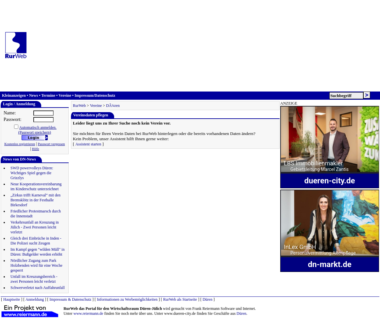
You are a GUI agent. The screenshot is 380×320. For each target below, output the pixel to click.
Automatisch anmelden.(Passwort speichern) (37, 130)
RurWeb (79, 105)
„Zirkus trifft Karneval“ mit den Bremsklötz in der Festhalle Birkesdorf (35, 200)
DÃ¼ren (113, 105)
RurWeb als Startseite (180, 299)
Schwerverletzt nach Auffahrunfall (37, 287)
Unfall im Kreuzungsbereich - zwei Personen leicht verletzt (34, 279)
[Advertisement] (206, 46)
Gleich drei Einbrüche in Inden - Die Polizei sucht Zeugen (35, 240)
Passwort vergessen (51, 144)
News (33, 95)
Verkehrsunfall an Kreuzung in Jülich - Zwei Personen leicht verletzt (34, 227)
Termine (48, 95)
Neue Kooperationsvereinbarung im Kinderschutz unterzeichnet (35, 186)
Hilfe (35, 149)
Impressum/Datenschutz (95, 95)
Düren (207, 299)
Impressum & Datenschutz (70, 299)
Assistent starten (88, 144)
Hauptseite (11, 299)
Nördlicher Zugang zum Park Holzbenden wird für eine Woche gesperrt (36, 265)
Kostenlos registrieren (19, 144)
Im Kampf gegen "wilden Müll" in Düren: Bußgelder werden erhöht (37, 252)
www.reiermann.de (88, 313)
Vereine (65, 95)
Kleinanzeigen (14, 95)
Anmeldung (35, 299)
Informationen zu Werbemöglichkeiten (127, 299)
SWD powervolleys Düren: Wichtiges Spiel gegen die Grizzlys (31, 173)
